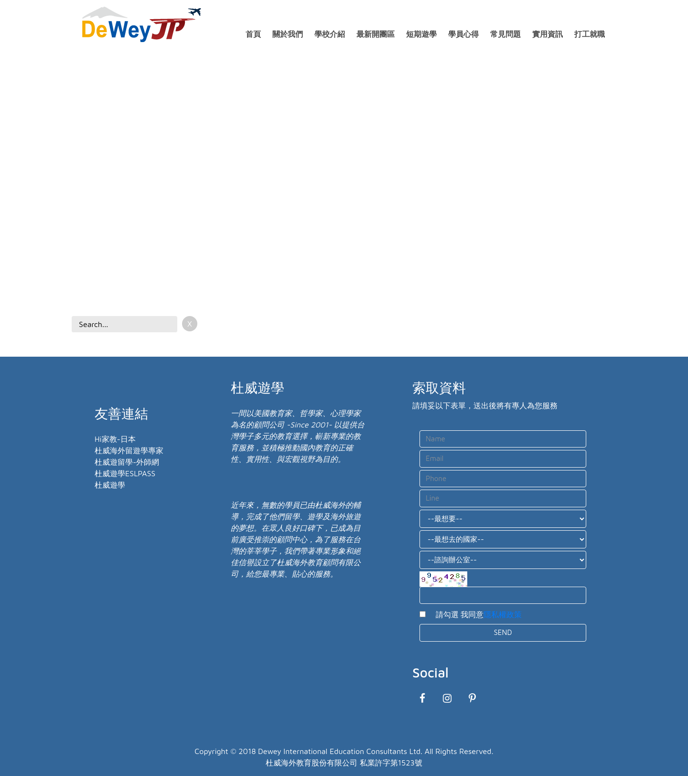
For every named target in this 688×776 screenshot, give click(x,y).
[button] (24, 167)
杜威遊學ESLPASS (125, 473)
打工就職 (589, 34)
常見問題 (505, 34)
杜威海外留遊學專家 (129, 450)
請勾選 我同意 (475, 614)
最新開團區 (375, 34)
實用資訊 (547, 34)
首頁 (253, 34)
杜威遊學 (110, 485)
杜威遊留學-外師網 (127, 462)
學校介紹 (329, 34)
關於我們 (287, 34)
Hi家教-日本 (115, 439)
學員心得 (463, 34)
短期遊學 (421, 34)
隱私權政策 (503, 614)
